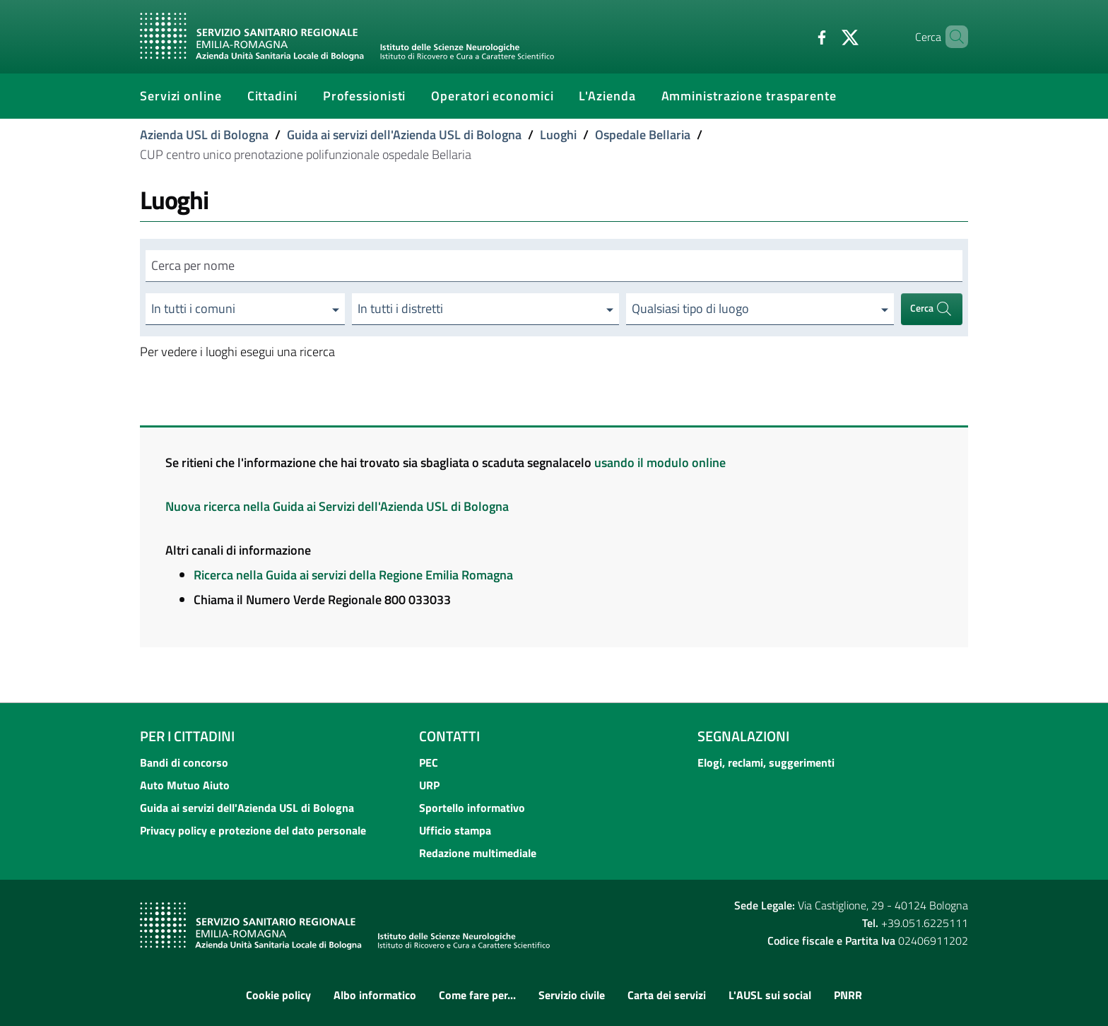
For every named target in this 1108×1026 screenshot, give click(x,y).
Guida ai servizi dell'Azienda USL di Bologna (404, 134)
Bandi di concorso (184, 762)
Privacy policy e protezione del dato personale (253, 830)
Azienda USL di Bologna (204, 134)
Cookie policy (278, 994)
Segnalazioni (743, 736)
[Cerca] (951, 37)
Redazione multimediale (477, 852)
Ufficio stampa (455, 830)
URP (429, 785)
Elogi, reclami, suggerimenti (766, 762)
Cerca (931, 309)
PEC (428, 762)
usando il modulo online (660, 462)
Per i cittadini (187, 736)
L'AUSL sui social (770, 994)
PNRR (848, 994)
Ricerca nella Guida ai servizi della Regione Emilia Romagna (353, 574)
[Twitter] (826, 36)
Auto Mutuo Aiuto (185, 785)
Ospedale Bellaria (642, 134)
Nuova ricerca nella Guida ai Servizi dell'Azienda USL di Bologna (337, 506)
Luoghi (558, 134)
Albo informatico (375, 994)
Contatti (449, 736)
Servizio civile (571, 994)
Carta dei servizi (666, 994)
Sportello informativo (472, 807)
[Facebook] (798, 36)
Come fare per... (477, 994)
